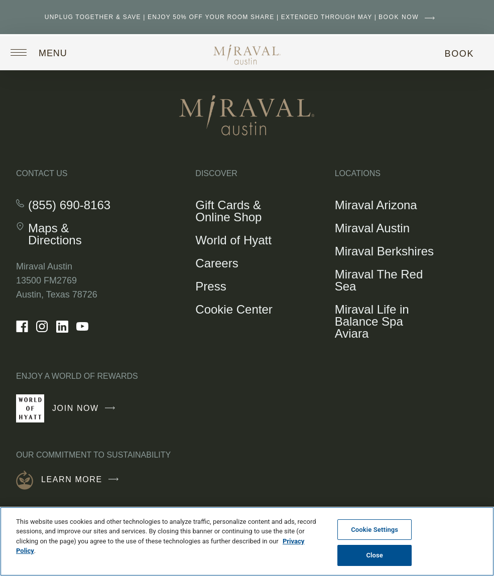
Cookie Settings (374, 529)
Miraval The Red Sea (379, 280)
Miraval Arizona (376, 205)
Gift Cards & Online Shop (237, 212)
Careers (216, 263)
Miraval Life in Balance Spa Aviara (372, 321)
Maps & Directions (73, 234)
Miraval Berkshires (384, 251)
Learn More (82, 480)
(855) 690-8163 (69, 205)
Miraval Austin (372, 228)
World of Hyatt (233, 240)
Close (374, 555)
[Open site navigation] (46, 52)
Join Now (86, 412)
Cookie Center (233, 309)
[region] (247, 541)
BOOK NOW (409, 17)
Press (210, 286)
